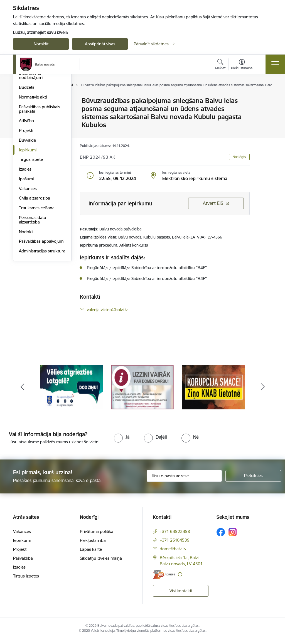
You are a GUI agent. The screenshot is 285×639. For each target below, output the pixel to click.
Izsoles (25, 235)
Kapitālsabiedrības (36, 130)
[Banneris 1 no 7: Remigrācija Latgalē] (71, 386)
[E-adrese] (164, 574)
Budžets (26, 153)
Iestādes (27, 110)
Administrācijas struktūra (42, 317)
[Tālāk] (262, 387)
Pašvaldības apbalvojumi (41, 308)
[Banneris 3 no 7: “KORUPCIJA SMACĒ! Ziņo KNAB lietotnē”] (213, 386)
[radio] (121, 437)
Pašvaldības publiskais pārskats (39, 175)
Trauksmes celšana (37, 274)
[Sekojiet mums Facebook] (221, 532)
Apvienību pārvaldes (37, 120)
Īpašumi (26, 245)
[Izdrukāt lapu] (264, 98)
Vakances (28, 255)
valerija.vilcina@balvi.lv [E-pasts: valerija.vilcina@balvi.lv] (107, 309)
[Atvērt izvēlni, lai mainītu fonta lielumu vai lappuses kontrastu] (241, 65)
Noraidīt (41, 43)
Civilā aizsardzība (34, 264)
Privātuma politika (96, 531)
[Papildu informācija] (180, 574)
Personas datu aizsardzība (32, 286)
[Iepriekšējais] (22, 387)
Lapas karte (91, 549)
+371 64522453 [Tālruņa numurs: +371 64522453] (175, 531)
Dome (24, 101)
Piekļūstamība (93, 540)
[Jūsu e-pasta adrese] (184, 476)
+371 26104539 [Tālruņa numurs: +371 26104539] (175, 540)
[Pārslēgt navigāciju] (275, 64)
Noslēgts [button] (239, 157)
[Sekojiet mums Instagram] (233, 532)
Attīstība (26, 187)
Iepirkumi (27, 216)
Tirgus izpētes (26, 576)
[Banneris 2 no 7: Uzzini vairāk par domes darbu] (142, 386)
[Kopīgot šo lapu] (264, 112)
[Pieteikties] (253, 476)
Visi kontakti (180, 590)
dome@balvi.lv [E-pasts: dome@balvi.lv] (173, 548)
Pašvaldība (23, 558)
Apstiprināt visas (100, 43)
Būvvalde (27, 206)
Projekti (26, 197)
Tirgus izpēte (31, 226)
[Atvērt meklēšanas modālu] (220, 65)
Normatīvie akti (33, 163)
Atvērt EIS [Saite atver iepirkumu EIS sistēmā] (213, 203)
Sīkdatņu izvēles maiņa (101, 558)
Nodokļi (26, 298)
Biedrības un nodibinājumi (31, 142)
